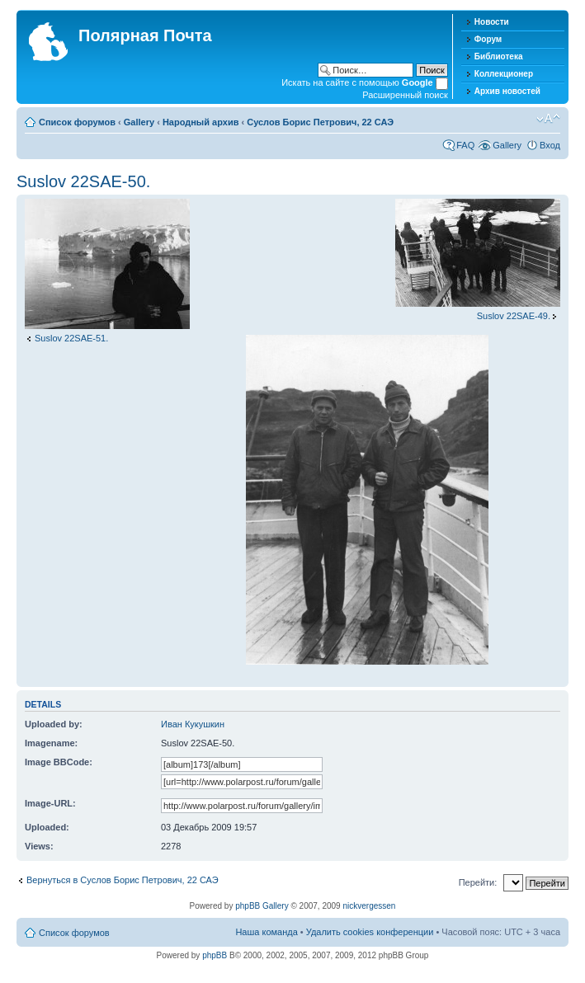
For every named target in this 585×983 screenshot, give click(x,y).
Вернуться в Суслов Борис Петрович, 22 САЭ (122, 880)
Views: (39, 846)
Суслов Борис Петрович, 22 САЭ (320, 122)
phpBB (214, 955)
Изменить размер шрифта (548, 118)
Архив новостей (507, 91)
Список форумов (77, 122)
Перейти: (478, 882)
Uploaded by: (54, 724)
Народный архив (201, 122)
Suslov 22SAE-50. (83, 181)
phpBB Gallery (261, 905)
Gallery (139, 122)
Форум (488, 39)
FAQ (465, 145)
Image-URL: (50, 803)
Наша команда (266, 932)
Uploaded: (47, 827)
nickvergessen (368, 905)
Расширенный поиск (405, 95)
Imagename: (51, 743)
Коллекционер (503, 73)
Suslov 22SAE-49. (513, 316)
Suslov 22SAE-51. (71, 338)
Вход (550, 145)
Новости (491, 21)
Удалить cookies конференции (370, 932)
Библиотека (498, 56)
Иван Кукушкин (192, 724)
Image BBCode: (58, 762)
